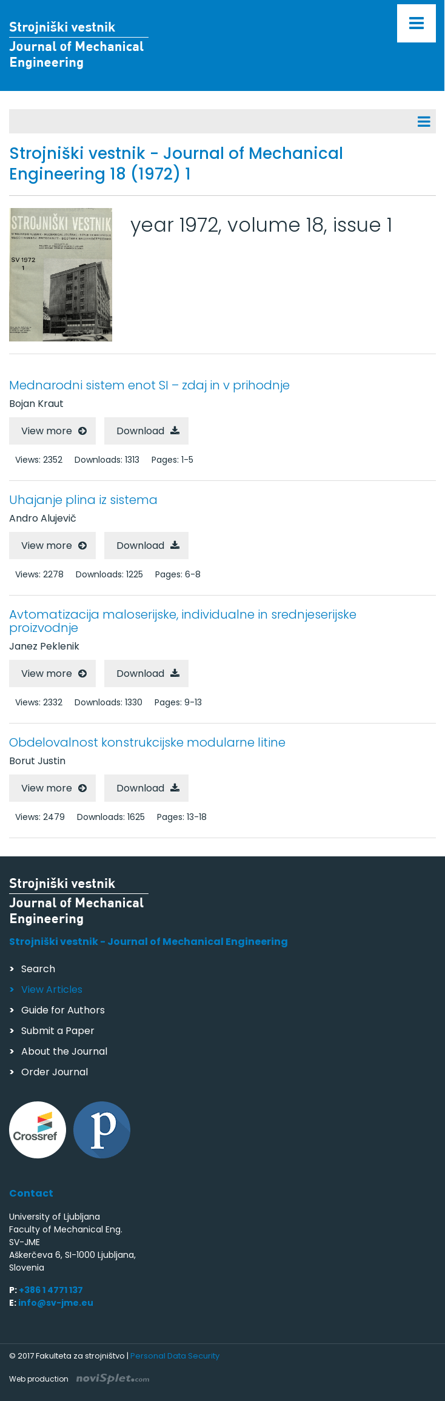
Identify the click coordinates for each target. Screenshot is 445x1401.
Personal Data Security (174, 1356)
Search (38, 969)
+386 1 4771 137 (51, 1290)
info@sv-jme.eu (55, 1303)
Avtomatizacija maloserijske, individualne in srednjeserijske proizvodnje (182, 621)
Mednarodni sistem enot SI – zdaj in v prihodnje (149, 385)
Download (140, 431)
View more (46, 431)
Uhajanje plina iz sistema (83, 499)
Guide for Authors (63, 1010)
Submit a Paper (58, 1031)
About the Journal (64, 1051)
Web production (79, 1379)
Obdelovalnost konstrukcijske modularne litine (147, 742)
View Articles (51, 989)
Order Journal (54, 1072)
